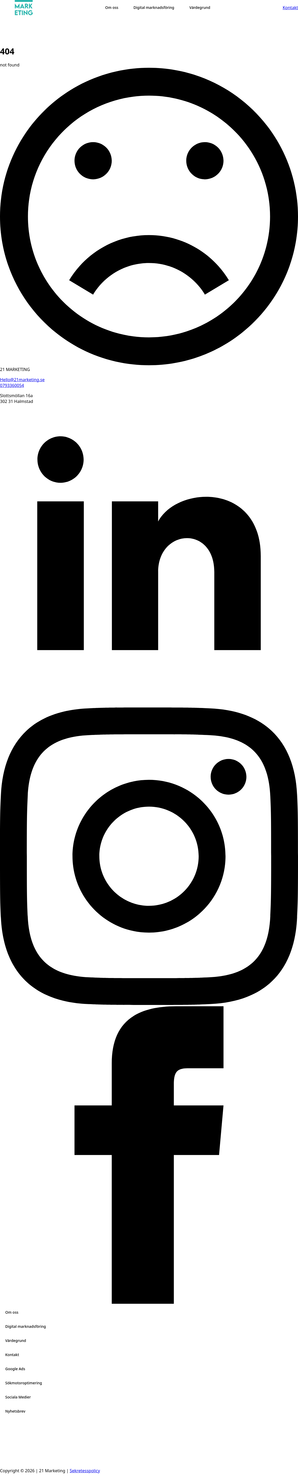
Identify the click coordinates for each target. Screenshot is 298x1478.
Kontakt (12, 1354)
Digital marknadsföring (25, 1326)
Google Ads (15, 1368)
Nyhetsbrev (15, 1411)
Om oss (11, 1312)
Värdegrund (15, 1340)
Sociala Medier (18, 1397)
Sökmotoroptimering (23, 1382)
